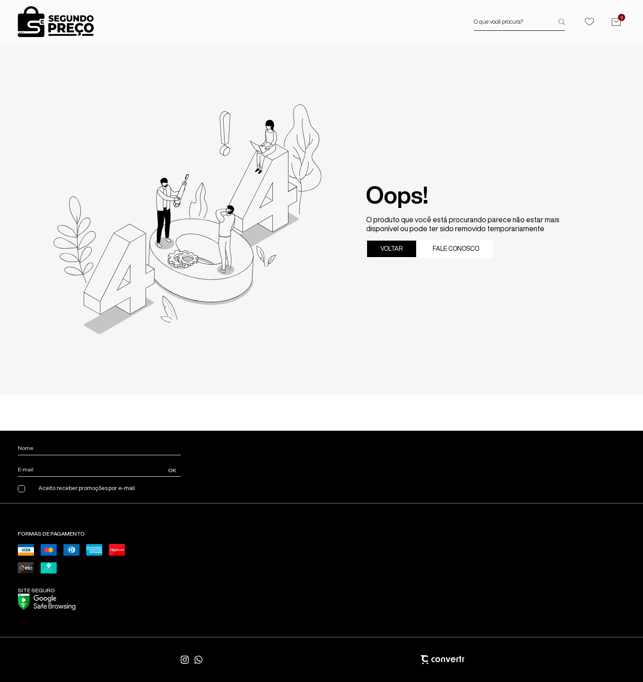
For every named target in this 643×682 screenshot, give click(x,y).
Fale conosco (456, 248)
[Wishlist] (589, 21)
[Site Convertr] (397, 659)
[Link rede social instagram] (185, 659)
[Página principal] (56, 21)
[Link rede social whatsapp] (198, 659)
